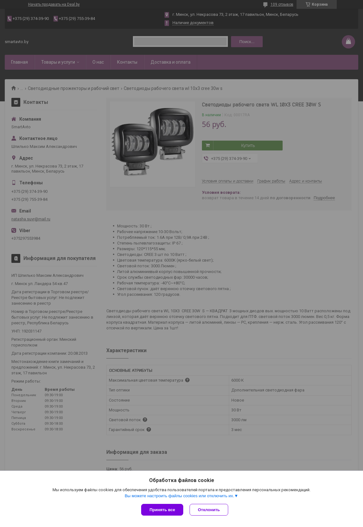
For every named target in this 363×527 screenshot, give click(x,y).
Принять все (162, 509)
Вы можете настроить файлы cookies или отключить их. (179, 495)
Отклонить (209, 509)
